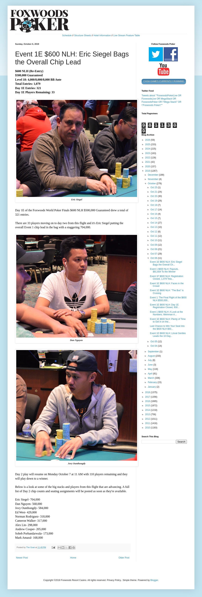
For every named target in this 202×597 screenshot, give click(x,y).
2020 (148, 166)
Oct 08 (154, 249)
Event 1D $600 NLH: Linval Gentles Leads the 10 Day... (168, 334)
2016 (148, 401)
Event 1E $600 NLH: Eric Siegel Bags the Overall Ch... (166, 263)
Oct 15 (154, 218)
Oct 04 (154, 346)
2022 (148, 157)
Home (73, 557)
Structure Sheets (82, 35)
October (152, 183)
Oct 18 (154, 205)
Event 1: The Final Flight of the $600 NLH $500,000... (168, 299)
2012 (148, 419)
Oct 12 (154, 231)
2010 (148, 427)
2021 (148, 162)
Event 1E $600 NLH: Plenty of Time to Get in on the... (168, 320)
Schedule (67, 35)
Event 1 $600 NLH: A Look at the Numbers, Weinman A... (166, 313)
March (151, 378)
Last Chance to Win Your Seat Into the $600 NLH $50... (167, 327)
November (153, 179)
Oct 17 (154, 209)
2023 (148, 153)
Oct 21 (154, 192)
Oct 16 (154, 214)
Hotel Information (102, 35)
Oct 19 (154, 200)
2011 (148, 423)
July (150, 360)
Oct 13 (154, 227)
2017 (148, 397)
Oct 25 (154, 187)
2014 (148, 410)
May (150, 369)
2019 (148, 171)
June (150, 364)
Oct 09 (154, 245)
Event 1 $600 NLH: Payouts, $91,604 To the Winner (164, 270)
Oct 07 (154, 253)
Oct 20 (154, 196)
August (152, 356)
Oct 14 (154, 222)
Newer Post (22, 557)
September (154, 351)
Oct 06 (154, 258)
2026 (148, 140)
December (153, 175)
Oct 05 (154, 341)
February (152, 382)
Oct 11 (154, 236)
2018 (148, 392)
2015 (148, 405)
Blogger (154, 580)
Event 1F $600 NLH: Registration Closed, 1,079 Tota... (166, 277)
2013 (148, 414)
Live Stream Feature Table (126, 35)
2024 (148, 148)
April (150, 373)
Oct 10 (154, 240)
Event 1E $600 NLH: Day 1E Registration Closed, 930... (164, 306)
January (152, 387)
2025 (148, 144)
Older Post (124, 557)
